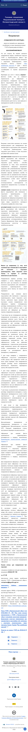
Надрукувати (14, 637)
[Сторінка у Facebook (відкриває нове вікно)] (10, 687)
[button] (14, 652)
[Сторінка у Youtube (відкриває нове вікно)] (15, 687)
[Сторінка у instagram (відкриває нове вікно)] (18, 687)
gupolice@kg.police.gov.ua (14, 679)
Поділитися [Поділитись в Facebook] (14, 640)
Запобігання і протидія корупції (11, 32)
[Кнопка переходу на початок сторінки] (25, 729)
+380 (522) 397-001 (14, 673)
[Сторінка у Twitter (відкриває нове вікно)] (12, 687)
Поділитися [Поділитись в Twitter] (14, 643)
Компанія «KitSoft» (10, 724)
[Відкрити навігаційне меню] (6, 5)
